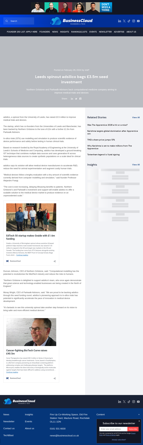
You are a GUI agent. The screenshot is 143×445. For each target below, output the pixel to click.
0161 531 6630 (57, 428)
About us (131, 32)
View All (136, 117)
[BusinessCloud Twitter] (124, 21)
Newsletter (105, 32)
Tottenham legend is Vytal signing (103, 154)
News (55, 32)
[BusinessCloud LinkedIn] (119, 21)
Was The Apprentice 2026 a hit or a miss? (107, 125)
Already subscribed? (119, 440)
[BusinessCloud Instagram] (133, 21)
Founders (44, 32)
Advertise (119, 32)
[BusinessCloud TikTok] (129, 21)
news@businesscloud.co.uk (64, 435)
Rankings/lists (79, 32)
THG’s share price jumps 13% (101, 140)
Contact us (9, 428)
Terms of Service (111, 435)
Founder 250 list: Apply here (22, 32)
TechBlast (8, 435)
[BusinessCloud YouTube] (138, 21)
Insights (64, 32)
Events (93, 32)
